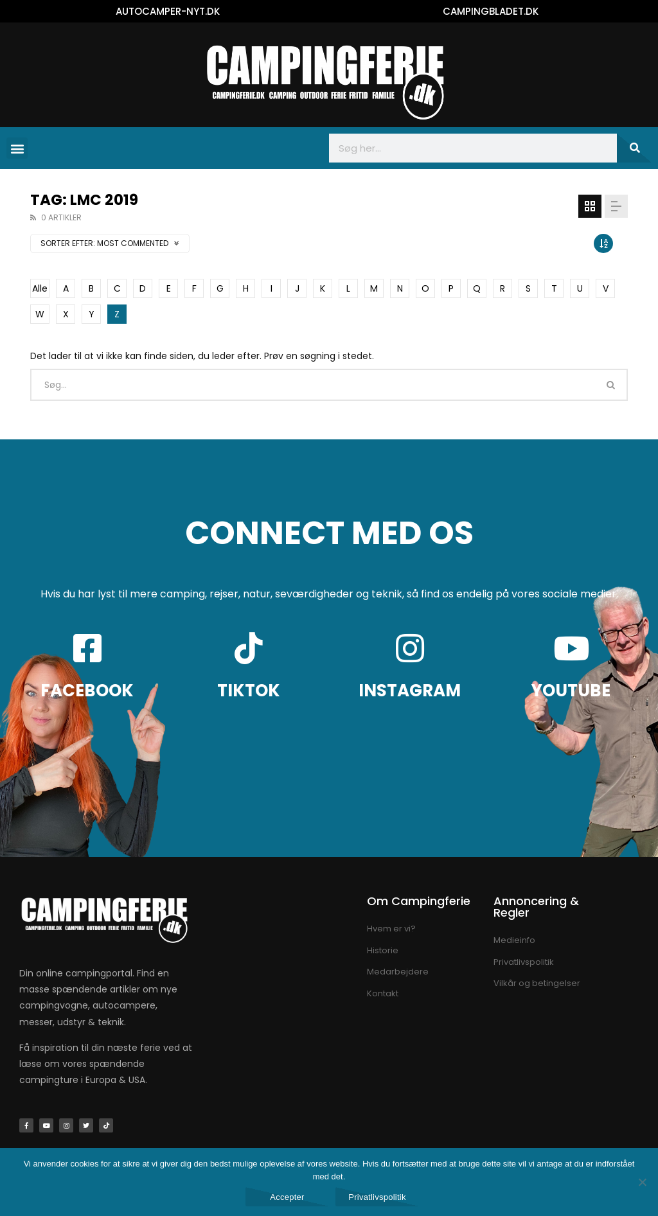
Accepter (287, 1197)
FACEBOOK (87, 690)
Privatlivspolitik (377, 1197)
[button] (17, 148)
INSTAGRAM (410, 690)
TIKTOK (248, 690)
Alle (40, 288)
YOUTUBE (570, 690)
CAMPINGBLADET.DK (490, 11)
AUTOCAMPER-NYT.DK (168, 11)
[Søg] (634, 148)
